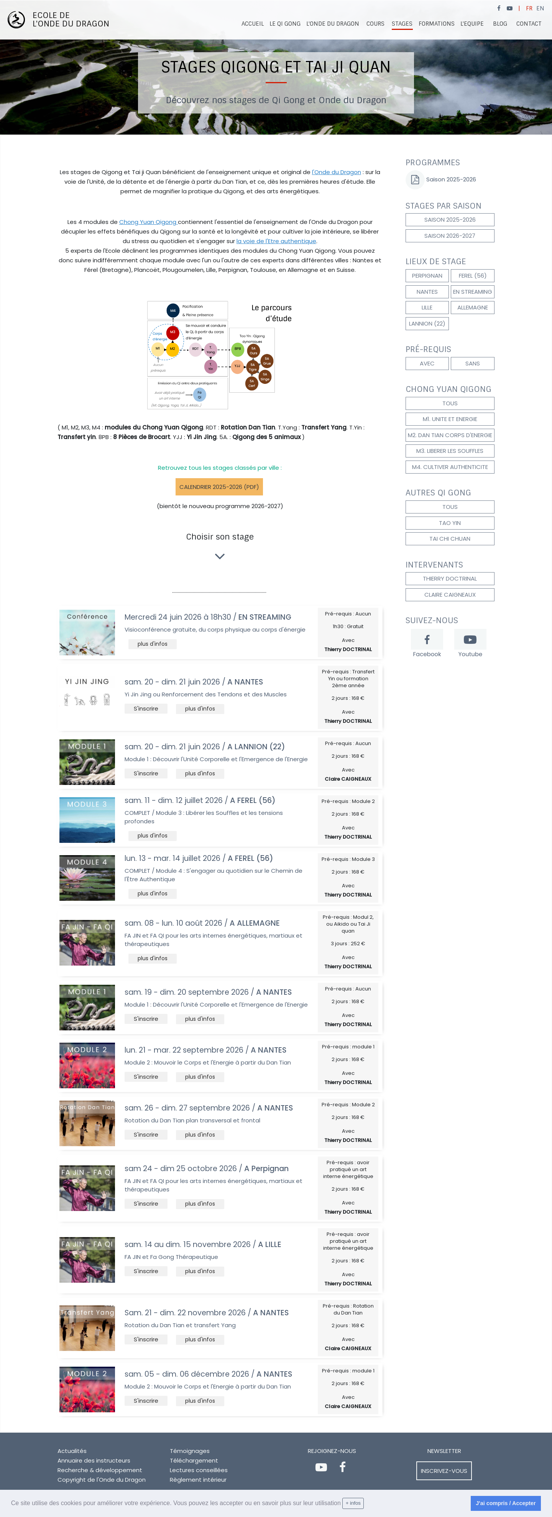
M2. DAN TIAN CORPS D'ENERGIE (450, 435)
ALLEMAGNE (472, 307)
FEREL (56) (473, 275)
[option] (276, 67)
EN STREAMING (472, 292)
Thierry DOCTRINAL (450, 578)
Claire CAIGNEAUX (450, 595)
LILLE (427, 307)
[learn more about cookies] (367, 1503)
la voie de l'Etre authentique (276, 241)
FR (529, 8)
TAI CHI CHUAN (449, 539)
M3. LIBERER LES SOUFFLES (449, 451)
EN (540, 8)
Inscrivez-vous (444, 1471)
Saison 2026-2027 (449, 236)
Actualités (72, 1451)
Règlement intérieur (198, 1480)
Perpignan (427, 275)
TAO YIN (450, 523)
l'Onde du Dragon (336, 172)
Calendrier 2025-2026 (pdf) (219, 487)
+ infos (353, 1503)
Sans (472, 363)
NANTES (427, 292)
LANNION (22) (427, 323)
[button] (152, 644)
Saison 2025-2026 (450, 179)
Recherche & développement (100, 1470)
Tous (450, 403)
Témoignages (190, 1451)
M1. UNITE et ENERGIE (450, 419)
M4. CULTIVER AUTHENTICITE (450, 467)
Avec (427, 363)
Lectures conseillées (199, 1470)
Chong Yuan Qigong (148, 222)
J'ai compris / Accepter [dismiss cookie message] (506, 1503)
